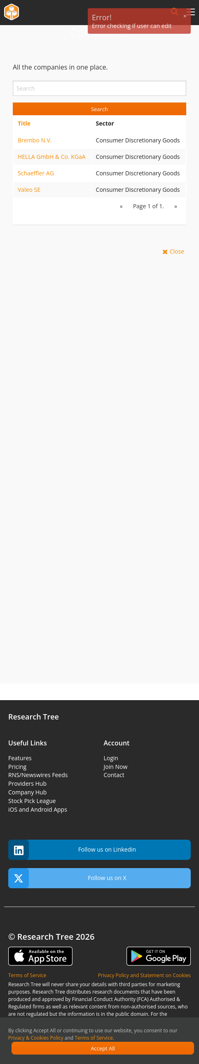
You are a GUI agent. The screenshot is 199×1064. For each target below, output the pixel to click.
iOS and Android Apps (37, 809)
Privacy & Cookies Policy (35, 1037)
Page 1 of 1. (148, 206)
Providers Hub (27, 783)
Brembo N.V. (35, 140)
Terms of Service (93, 1037)
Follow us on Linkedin (72, 850)
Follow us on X (67, 878)
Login (111, 758)
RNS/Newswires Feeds (38, 775)
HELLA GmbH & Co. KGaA (52, 157)
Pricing (17, 767)
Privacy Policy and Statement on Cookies (144, 975)
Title (24, 123)
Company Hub (27, 792)
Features (20, 758)
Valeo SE (29, 189)
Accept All (103, 1048)
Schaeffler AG (36, 173)
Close (177, 251)
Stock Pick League (32, 801)
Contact (114, 775)
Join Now (116, 767)
